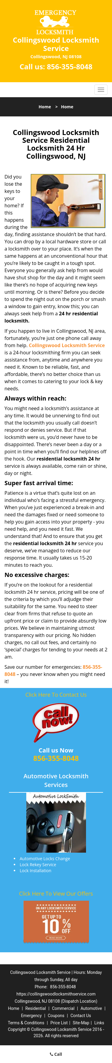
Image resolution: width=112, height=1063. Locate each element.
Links (99, 1022)
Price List (59, 1022)
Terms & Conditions (26, 1022)
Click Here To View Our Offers (56, 893)
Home (45, 107)
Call (56, 1054)
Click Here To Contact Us (56, 694)
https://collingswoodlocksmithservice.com (56, 994)
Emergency (31, 1015)
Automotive (91, 1008)
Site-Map (81, 1022)
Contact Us (80, 1015)
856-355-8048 (70, 66)
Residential (35, 1008)
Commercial (63, 1008)
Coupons (56, 1015)
